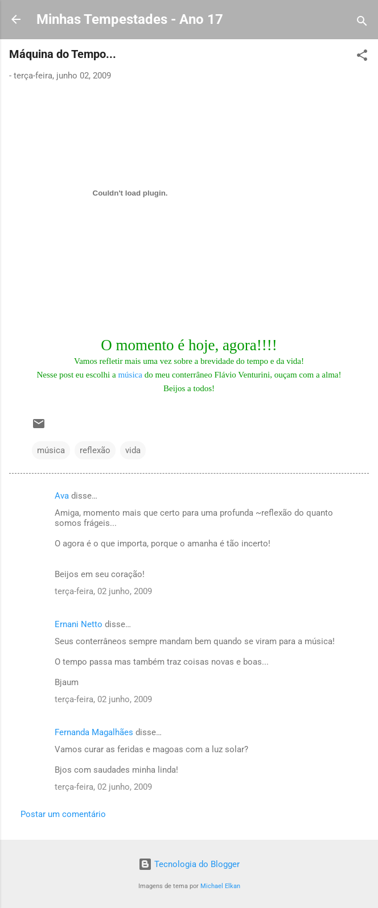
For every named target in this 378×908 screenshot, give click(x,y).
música (130, 374)
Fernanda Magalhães (94, 732)
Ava (62, 496)
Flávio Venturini (242, 374)
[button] (362, 57)
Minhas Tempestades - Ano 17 (129, 19)
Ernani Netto (78, 624)
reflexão (95, 450)
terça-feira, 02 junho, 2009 (103, 591)
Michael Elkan (220, 886)
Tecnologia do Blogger (189, 864)
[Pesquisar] (362, 23)
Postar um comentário (63, 814)
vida (133, 450)
